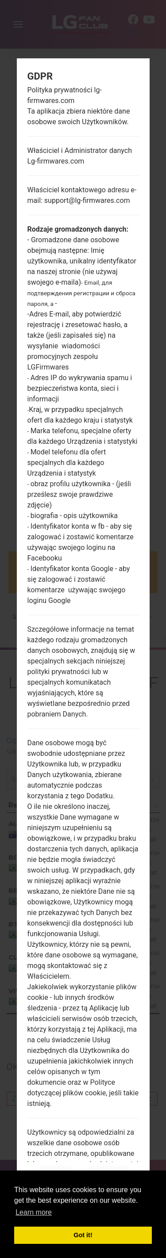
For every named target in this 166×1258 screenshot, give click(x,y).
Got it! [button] (82, 1235)
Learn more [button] (33, 1212)
